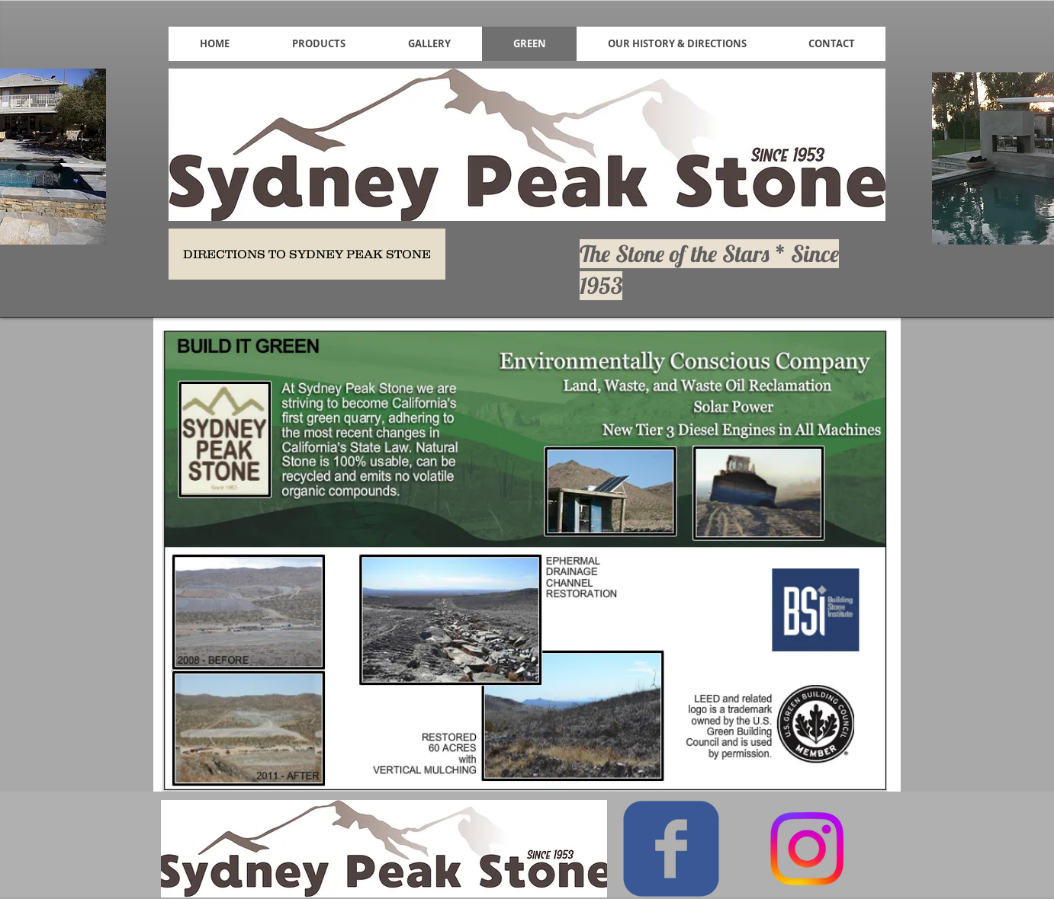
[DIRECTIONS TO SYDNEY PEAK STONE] (307, 254)
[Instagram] (807, 848)
